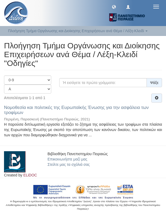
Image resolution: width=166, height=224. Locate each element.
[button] (114, 6)
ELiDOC (30, 175)
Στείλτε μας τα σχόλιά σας (69, 164)
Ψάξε (154, 83)
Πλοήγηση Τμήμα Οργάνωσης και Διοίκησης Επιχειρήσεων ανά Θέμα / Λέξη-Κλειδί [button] (78, 31)
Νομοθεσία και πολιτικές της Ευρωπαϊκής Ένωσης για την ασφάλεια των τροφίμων (76, 110)
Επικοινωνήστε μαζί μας (67, 159)
